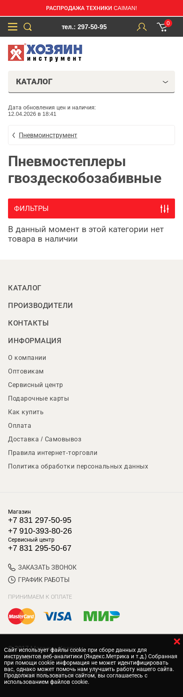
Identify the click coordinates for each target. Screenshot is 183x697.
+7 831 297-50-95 (39, 520)
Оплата (19, 425)
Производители (40, 306)
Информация (34, 341)
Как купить (26, 412)
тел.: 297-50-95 (84, 27)
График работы (39, 580)
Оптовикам (26, 371)
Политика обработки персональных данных (78, 466)
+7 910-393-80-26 (40, 530)
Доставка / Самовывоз (44, 439)
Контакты (28, 323)
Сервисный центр (35, 384)
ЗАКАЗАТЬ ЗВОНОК (42, 567)
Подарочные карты (38, 398)
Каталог (25, 288)
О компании (27, 357)
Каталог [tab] (92, 81)
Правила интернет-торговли (52, 452)
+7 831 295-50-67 (39, 548)
